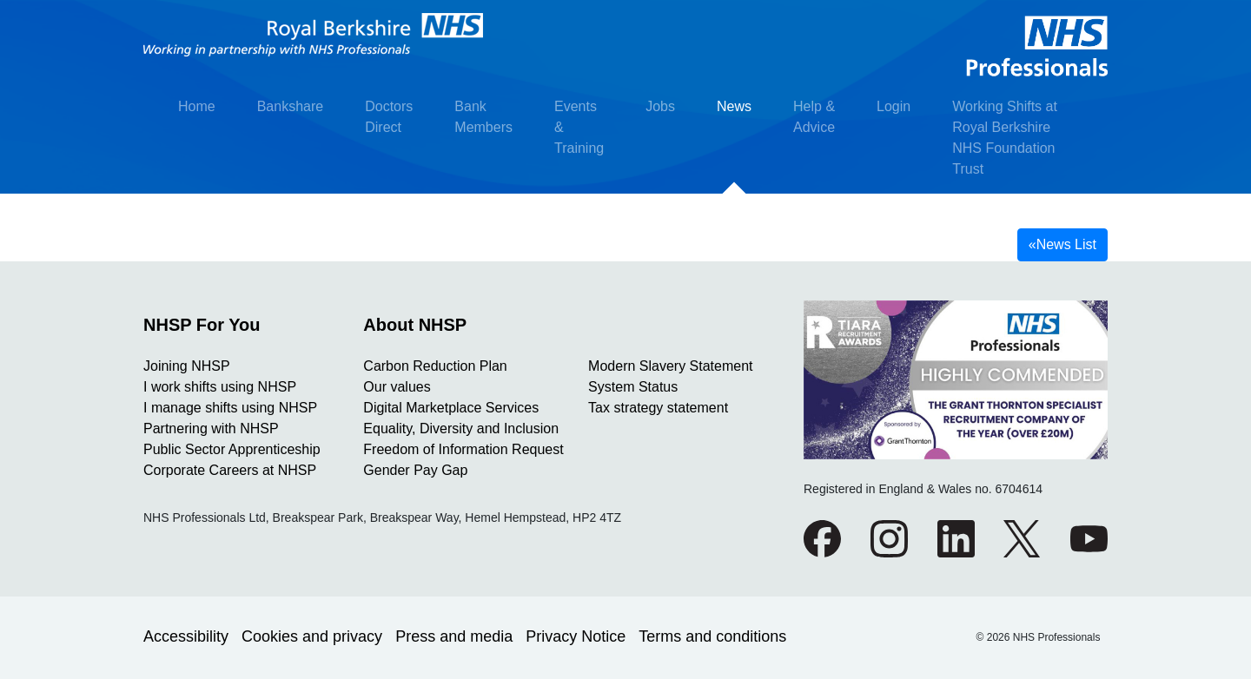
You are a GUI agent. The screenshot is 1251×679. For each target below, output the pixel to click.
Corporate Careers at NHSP (229, 470)
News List (1062, 244)
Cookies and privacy (312, 636)
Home (196, 106)
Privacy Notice (576, 636)
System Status (633, 386)
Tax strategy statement (658, 407)
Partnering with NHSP (211, 428)
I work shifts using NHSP (219, 386)
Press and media (454, 636)
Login (893, 106)
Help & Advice (814, 117)
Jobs (660, 106)
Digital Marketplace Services (451, 407)
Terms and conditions (712, 636)
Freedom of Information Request (463, 449)
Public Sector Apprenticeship (232, 449)
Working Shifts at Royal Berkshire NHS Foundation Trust (1004, 137)
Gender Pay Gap (415, 470)
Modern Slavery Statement (670, 366)
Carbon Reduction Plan (434, 366)
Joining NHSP (186, 366)
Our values (396, 386)
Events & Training (579, 127)
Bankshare (290, 106)
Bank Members (483, 117)
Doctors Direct (389, 117)
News (734, 106)
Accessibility (185, 636)
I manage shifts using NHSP (230, 407)
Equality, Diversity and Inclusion (461, 428)
